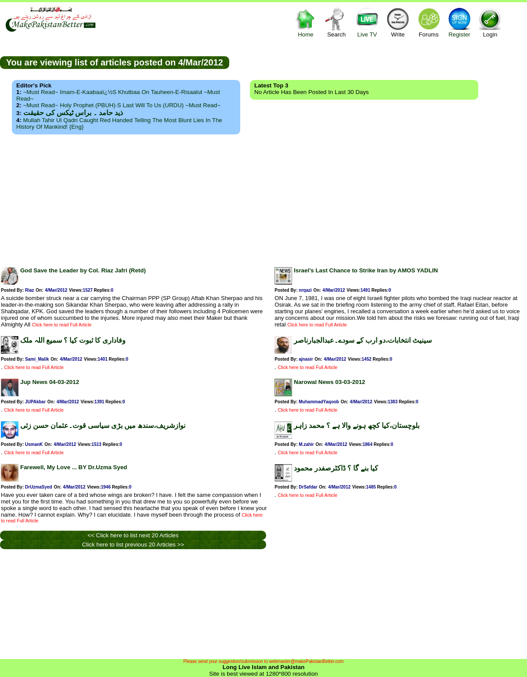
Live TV (367, 22)
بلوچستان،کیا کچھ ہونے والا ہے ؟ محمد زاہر (356, 425)
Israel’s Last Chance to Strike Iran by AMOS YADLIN (366, 270)
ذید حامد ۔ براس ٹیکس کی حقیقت (73, 112)
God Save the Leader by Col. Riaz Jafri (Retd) (83, 270)
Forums (429, 22)
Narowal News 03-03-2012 (329, 382)
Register (459, 22)
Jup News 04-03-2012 (49, 382)
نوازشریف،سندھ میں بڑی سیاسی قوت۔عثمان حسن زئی (102, 425)
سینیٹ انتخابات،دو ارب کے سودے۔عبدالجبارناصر (363, 340)
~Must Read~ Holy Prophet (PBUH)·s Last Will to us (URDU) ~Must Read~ (121, 105)
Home (306, 22)
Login (490, 22)
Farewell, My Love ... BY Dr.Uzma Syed (73, 467)
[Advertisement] (263, 198)
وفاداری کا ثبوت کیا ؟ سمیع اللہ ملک (73, 340)
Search (336, 22)
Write (398, 22)
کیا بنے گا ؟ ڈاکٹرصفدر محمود (336, 468)
